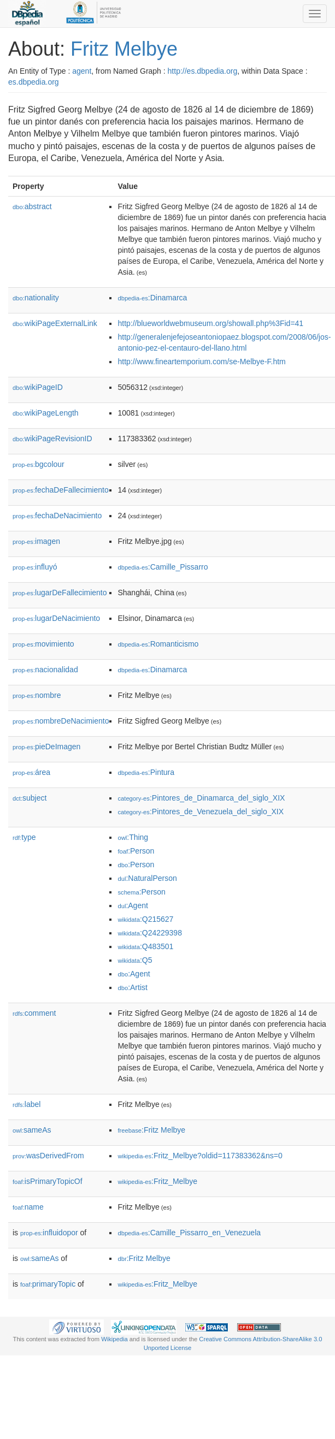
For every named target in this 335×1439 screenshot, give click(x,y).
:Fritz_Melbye (157, 1181)
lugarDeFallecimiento (60, 592)
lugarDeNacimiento (56, 618)
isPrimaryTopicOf (48, 1181)
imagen (36, 541)
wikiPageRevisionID (52, 438)
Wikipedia (114, 1339)
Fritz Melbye (124, 49)
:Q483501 (145, 946)
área (31, 772)
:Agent (132, 905)
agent (81, 71)
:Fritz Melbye (151, 1130)
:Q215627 (145, 919)
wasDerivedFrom (48, 1155)
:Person (135, 850)
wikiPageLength (46, 412)
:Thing (132, 837)
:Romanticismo (157, 643)
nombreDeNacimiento (61, 720)
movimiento (43, 643)
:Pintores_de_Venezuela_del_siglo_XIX (200, 811)
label (26, 1104)
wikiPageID (38, 387)
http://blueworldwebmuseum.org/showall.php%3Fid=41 (210, 323)
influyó (35, 566)
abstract (32, 206)
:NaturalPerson (147, 878)
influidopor (49, 1232)
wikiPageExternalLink (55, 323)
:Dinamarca (152, 297)
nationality (36, 297)
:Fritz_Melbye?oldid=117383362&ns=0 (199, 1155)
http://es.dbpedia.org (203, 71)
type (24, 837)
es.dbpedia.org (33, 82)
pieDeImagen (46, 746)
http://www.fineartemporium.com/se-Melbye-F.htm (201, 361)
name (28, 1207)
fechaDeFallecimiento (61, 489)
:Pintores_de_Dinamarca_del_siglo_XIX (201, 797)
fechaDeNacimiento (57, 515)
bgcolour (38, 464)
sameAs (32, 1130)
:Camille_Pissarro (162, 566)
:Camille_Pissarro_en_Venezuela (189, 1232)
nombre (37, 695)
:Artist (132, 987)
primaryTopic (47, 1284)
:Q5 (134, 960)
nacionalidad (45, 669)
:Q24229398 (149, 932)
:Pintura (145, 772)
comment (34, 1013)
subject (29, 797)
